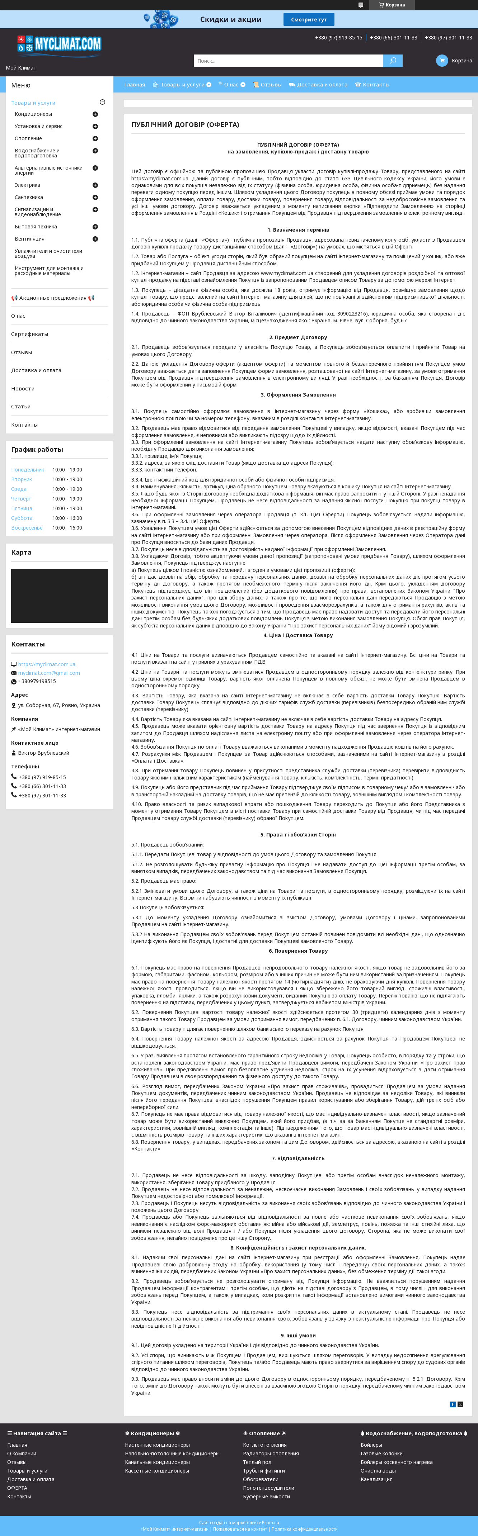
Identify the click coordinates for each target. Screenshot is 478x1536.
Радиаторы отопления (271, 1453)
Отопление (28, 139)
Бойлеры (371, 1444)
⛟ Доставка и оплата (318, 84)
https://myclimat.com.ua (46, 664)
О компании (21, 1453)
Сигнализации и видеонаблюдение (38, 212)
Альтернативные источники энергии (49, 170)
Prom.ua (270, 1523)
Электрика (27, 185)
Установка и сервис (38, 126)
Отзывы (21, 351)
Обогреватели (260, 1479)
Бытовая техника (36, 227)
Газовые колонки (382, 1453)
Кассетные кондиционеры (157, 1470)
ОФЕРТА (17, 1487)
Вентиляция (29, 239)
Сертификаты (29, 333)
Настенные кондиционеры (157, 1444)
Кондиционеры (33, 114)
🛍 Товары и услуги (178, 84)
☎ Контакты (372, 84)
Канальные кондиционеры (157, 1462)
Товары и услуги (33, 102)
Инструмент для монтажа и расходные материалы (49, 271)
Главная (134, 84)
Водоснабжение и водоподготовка (37, 153)
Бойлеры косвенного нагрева (397, 1462)
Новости (22, 388)
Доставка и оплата (36, 370)
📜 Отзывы (267, 84)
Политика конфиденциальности (305, 1529)
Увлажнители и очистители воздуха (48, 253)
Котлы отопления (265, 1444)
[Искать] (393, 60)
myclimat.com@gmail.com (49, 673)
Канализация (377, 1479)
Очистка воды (378, 1470)
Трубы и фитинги (264, 1470)
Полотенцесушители (268, 1487)
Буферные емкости (266, 1496)
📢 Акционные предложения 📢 (53, 297)
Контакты (24, 424)
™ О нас (229, 84)
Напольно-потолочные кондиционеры (172, 1453)
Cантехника (29, 197)
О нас (18, 315)
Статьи (21, 406)
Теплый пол (257, 1462)
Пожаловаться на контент (240, 1529)
